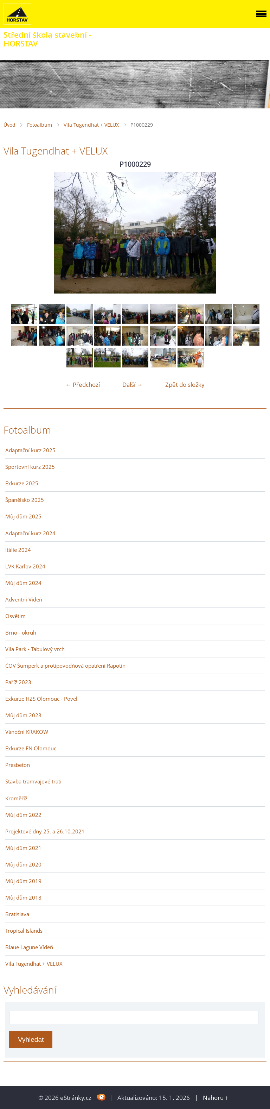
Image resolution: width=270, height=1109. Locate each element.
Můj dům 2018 (23, 897)
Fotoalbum (39, 124)
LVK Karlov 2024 (25, 566)
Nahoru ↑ (215, 1098)
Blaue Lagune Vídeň (29, 947)
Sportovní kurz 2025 (30, 466)
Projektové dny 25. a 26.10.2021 (45, 831)
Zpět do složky (185, 384)
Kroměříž (16, 798)
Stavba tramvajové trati (33, 781)
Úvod (9, 124)
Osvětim (15, 615)
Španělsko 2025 (24, 499)
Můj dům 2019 (23, 880)
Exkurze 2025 (21, 483)
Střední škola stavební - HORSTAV (47, 39)
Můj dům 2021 (23, 847)
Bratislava (17, 914)
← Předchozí (82, 384)
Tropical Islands (24, 930)
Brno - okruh (20, 632)
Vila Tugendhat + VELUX (91, 124)
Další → (132, 384)
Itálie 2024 (18, 549)
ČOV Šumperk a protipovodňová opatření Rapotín (65, 665)
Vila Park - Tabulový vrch (35, 649)
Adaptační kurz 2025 (30, 450)
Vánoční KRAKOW (26, 731)
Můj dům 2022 (23, 814)
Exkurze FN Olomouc (30, 748)
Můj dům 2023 (23, 715)
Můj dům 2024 (23, 582)
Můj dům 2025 (23, 516)
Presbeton (17, 764)
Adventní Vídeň (23, 599)
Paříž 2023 (18, 682)
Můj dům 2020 (23, 864)
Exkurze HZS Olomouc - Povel (41, 698)
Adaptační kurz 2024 (30, 533)
